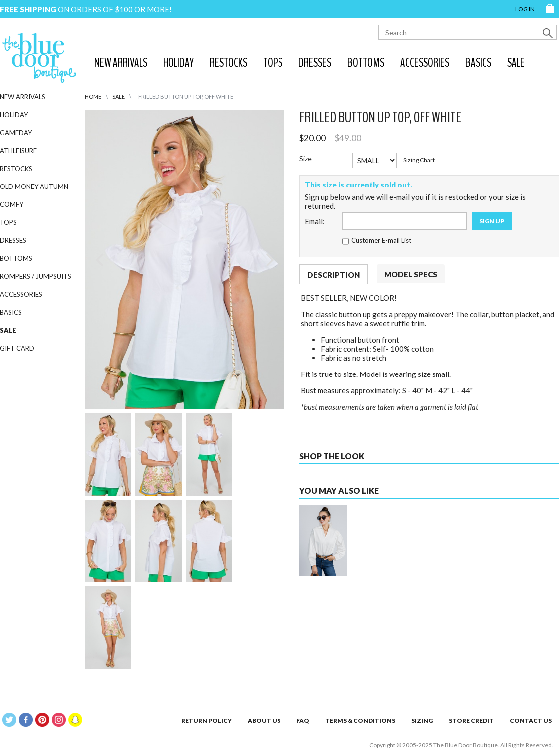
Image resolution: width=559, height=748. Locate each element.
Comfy (11, 204)
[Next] (269, 260)
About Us (264, 720)
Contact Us (531, 720)
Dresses (314, 62)
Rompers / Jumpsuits (35, 276)
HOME (93, 96)
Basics (478, 62)
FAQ (302, 720)
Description (333, 274)
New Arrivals (120, 62)
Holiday (178, 62)
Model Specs (410, 274)
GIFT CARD (17, 348)
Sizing (422, 720)
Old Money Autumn (34, 186)
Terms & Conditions (360, 720)
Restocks (228, 62)
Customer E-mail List (381, 240)
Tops (272, 62)
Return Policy (206, 720)
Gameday (16, 133)
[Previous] (101, 260)
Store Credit (471, 720)
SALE (516, 62)
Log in (525, 9)
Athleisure (18, 151)
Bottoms (365, 62)
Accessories (424, 62)
